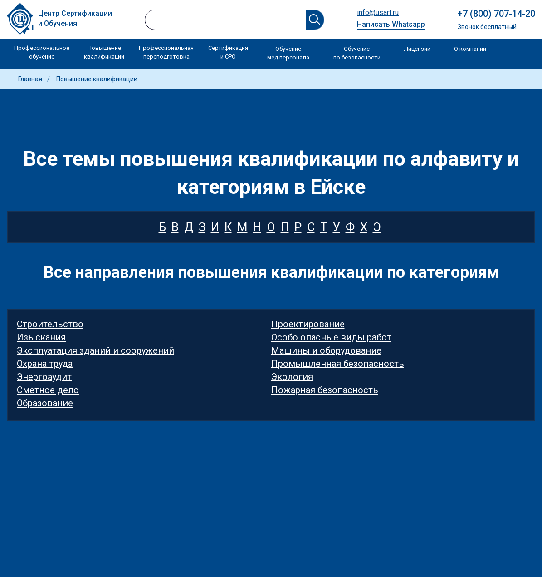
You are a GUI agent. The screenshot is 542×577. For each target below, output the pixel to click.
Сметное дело (48, 390)
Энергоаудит (44, 377)
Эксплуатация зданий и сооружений (95, 350)
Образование (45, 403)
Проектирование (308, 324)
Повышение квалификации (104, 52)
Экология (292, 377)
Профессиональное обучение (41, 52)
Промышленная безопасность (337, 364)
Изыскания (41, 337)
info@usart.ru (378, 12)
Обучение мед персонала (288, 53)
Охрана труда (45, 364)
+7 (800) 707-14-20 (496, 13)
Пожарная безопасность (324, 390)
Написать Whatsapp (391, 24)
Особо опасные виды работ (331, 337)
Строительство (50, 324)
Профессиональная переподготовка (166, 52)
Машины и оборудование (326, 350)
